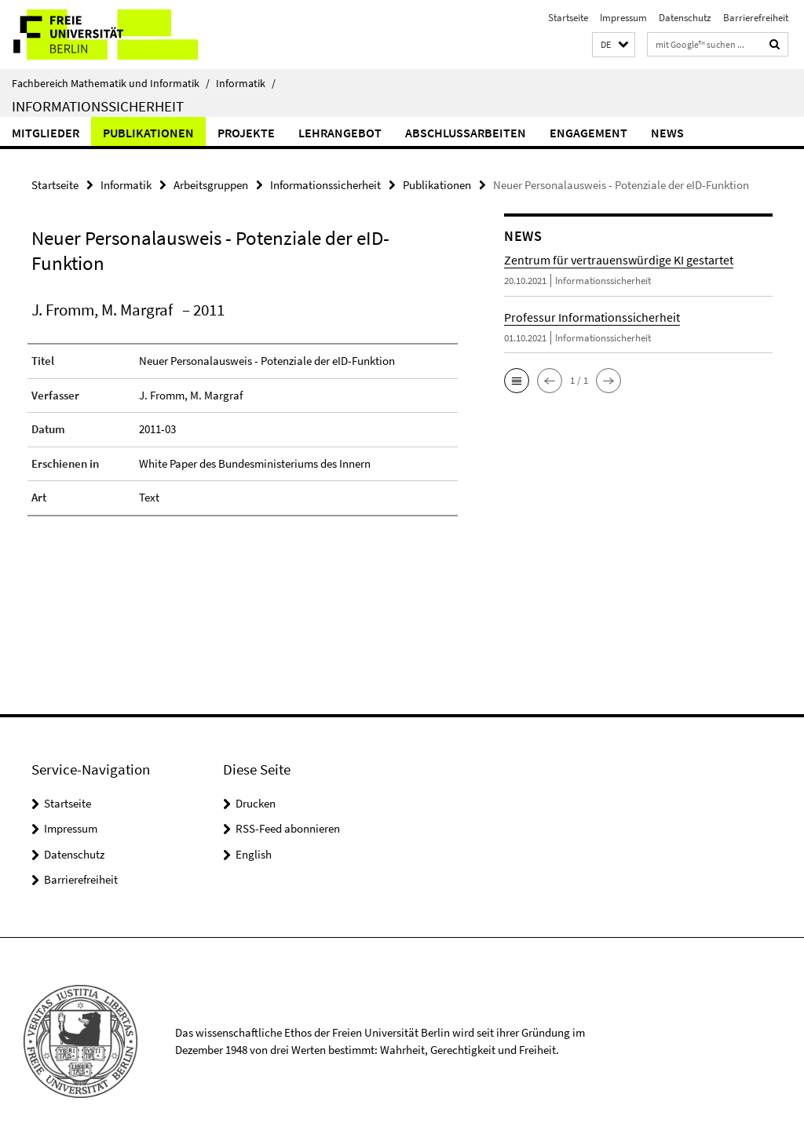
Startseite (568, 17)
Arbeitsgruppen (211, 184)
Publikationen (148, 132)
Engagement (588, 132)
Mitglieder (45, 132)
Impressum (623, 17)
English (254, 854)
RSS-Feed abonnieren (288, 828)
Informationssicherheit (98, 106)
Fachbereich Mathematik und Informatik (111, 83)
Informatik (246, 83)
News (667, 132)
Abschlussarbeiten (465, 132)
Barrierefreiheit (755, 17)
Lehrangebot (340, 132)
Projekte (246, 132)
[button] (613, 45)
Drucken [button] (256, 803)
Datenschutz (685, 17)
